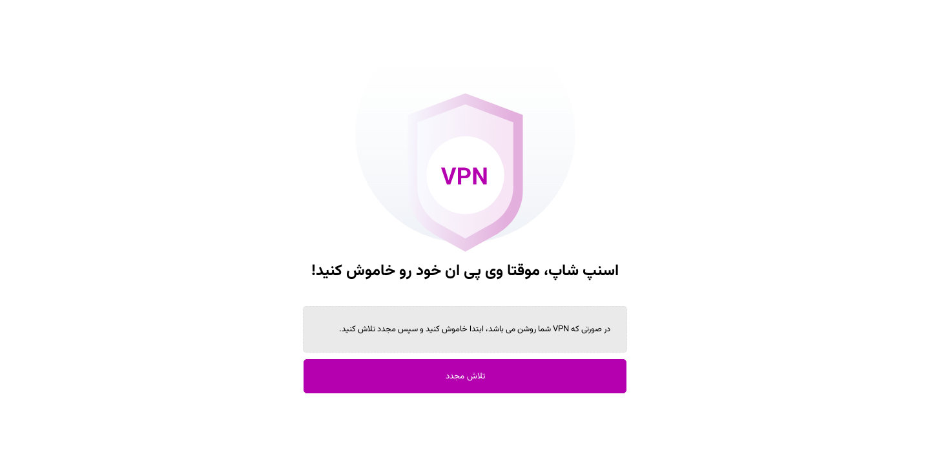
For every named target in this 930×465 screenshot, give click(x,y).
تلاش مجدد (465, 376)
